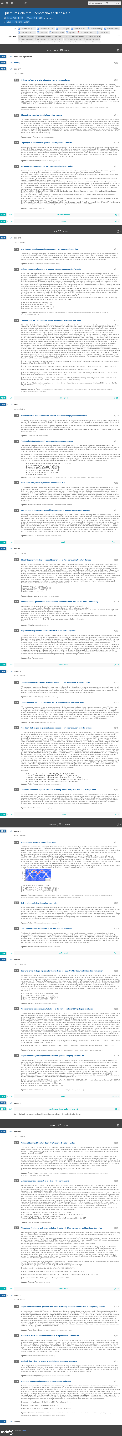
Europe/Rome (97, 3)
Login (118, 3)
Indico (24, 1431)
